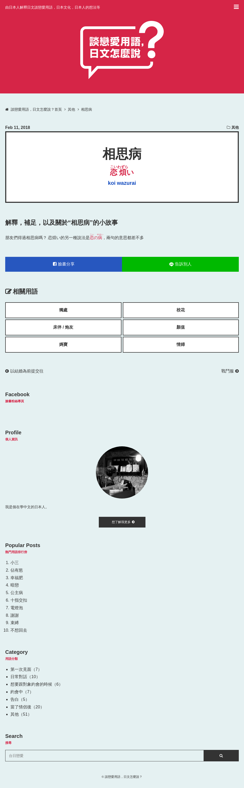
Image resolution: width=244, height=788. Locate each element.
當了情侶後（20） (27, 707)
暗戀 (14, 585)
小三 (14, 562)
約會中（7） (22, 692)
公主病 (16, 592)
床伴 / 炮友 (63, 327)
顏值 (180, 327)
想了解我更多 (123, 522)
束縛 (14, 622)
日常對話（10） (25, 676)
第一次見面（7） (26, 669)
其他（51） (21, 714)
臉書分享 (64, 264)
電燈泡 (16, 608)
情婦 (180, 344)
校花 (180, 310)
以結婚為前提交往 (24, 371)
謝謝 (14, 615)
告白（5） (19, 699)
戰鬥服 (230, 371)
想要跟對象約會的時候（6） (36, 684)
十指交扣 (18, 600)
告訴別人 (180, 264)
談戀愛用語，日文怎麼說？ (123, 776)
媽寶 (63, 344)
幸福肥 (16, 578)
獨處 (63, 310)
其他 (235, 127)
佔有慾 (16, 570)
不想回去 (18, 630)
